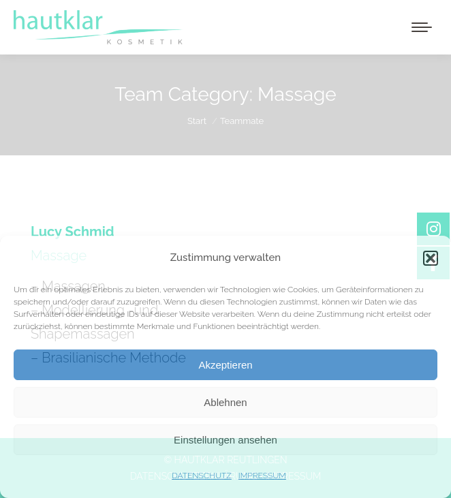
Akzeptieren (225, 365)
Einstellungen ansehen (225, 440)
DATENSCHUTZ (202, 475)
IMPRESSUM (262, 475)
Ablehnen (225, 402)
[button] (430, 258)
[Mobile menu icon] (421, 27)
